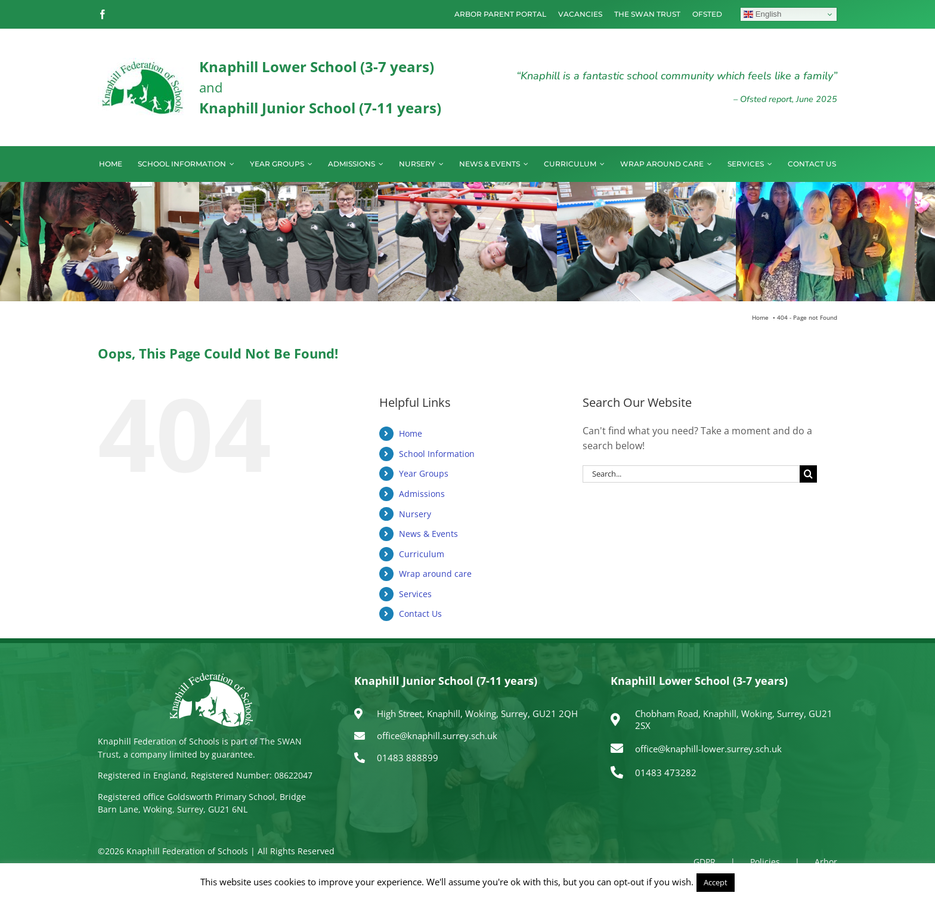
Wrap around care (435, 573)
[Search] (808, 474)
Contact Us (420, 613)
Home (410, 433)
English (762, 14)
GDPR (704, 861)
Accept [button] (715, 882)
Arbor (826, 861)
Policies (765, 861)
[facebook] (102, 14)
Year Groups (423, 473)
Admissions (422, 493)
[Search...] (691, 474)
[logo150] (142, 62)
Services (415, 594)
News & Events (428, 533)
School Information (437, 453)
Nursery (415, 514)
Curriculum (421, 554)
